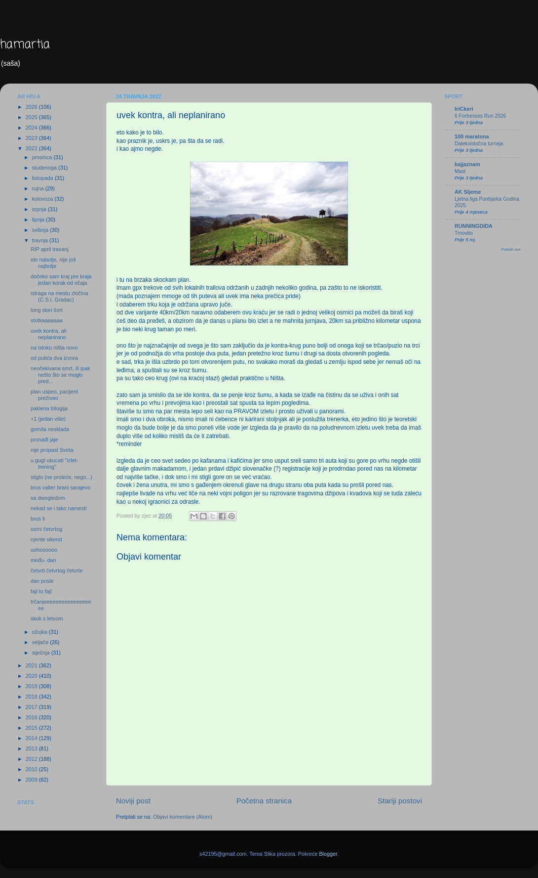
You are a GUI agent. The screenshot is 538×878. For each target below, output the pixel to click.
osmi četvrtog (46, 529)
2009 (32, 780)
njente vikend (46, 539)
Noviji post (133, 800)
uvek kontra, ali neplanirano (49, 334)
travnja (40, 240)
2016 (32, 717)
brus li (38, 519)
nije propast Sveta (52, 450)
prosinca (43, 157)
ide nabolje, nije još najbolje (53, 263)
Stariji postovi (400, 800)
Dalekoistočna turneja (479, 143)
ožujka (40, 632)
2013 (32, 748)
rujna (38, 188)
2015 (32, 728)
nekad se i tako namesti (58, 508)
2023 (32, 138)
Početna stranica (264, 800)
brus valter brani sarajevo (60, 487)
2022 (32, 148)
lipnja (39, 219)
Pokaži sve (511, 249)
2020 (32, 676)
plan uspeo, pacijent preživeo (54, 395)
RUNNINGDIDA (474, 226)
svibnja (41, 230)
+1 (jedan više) (48, 419)
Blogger (328, 854)
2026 (32, 107)
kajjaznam (467, 164)
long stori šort (47, 310)
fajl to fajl (41, 591)
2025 (32, 117)
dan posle (42, 581)
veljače (41, 642)
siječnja (41, 653)
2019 (32, 686)
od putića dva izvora (54, 358)
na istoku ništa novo (54, 348)
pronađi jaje (44, 439)
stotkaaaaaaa (47, 320)
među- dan (43, 560)
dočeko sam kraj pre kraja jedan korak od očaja (61, 279)
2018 (32, 697)
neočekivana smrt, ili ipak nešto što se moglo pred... (60, 374)
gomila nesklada (50, 429)
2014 (32, 738)
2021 (32, 665)
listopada (43, 178)
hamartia (25, 45)
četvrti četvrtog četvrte (57, 570)
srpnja (40, 209)
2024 (32, 128)
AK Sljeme (468, 192)
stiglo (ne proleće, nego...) (61, 477)
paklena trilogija (49, 408)
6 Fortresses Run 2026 (480, 116)
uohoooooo (44, 550)
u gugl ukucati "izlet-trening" (54, 463)
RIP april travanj (50, 249)
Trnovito (464, 233)
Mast (460, 171)
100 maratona (472, 136)
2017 (32, 707)
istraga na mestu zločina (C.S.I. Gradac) (59, 296)
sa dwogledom (48, 498)
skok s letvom (47, 618)
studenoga (45, 168)
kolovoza (43, 199)
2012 (32, 759)
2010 (32, 769)
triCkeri (464, 109)
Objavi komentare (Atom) (182, 817)
